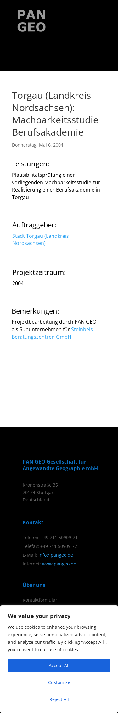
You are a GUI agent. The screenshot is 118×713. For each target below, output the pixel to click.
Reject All (59, 699)
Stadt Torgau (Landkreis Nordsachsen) (40, 239)
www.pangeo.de (59, 564)
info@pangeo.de (55, 555)
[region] (59, 659)
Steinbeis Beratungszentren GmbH (52, 333)
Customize (59, 682)
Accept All (59, 665)
